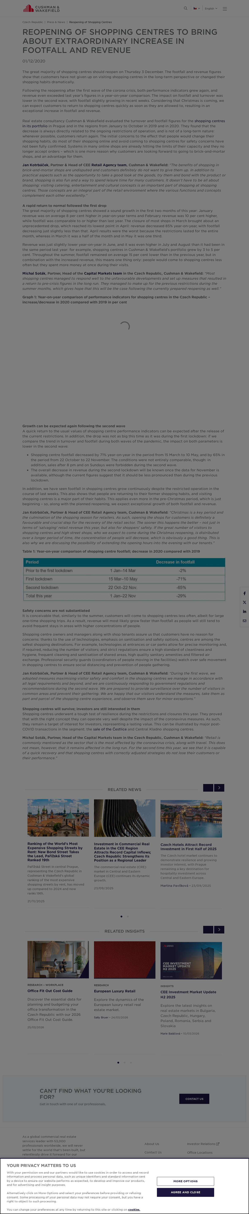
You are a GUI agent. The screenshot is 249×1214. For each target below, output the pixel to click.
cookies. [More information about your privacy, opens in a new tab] (134, 1209)
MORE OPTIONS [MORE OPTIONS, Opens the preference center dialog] (185, 1181)
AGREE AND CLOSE (185, 1192)
